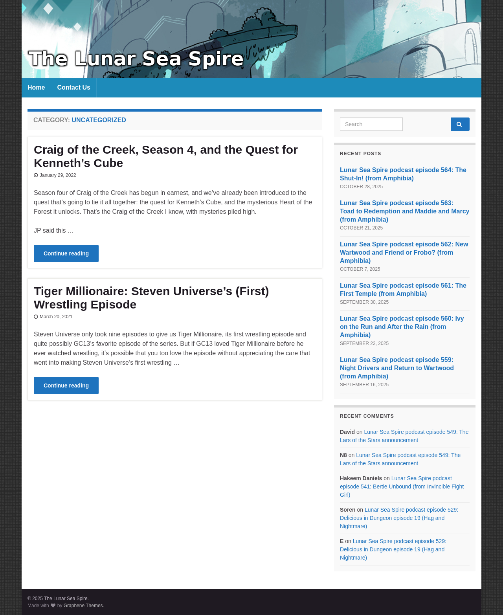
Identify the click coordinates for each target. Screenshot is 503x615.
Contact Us (73, 87)
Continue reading (66, 253)
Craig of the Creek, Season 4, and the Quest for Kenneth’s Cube (166, 156)
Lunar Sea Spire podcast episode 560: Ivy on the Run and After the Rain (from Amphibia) (402, 326)
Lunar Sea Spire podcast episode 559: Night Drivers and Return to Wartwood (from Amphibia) (397, 368)
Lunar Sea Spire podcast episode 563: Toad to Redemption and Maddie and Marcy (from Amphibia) (405, 211)
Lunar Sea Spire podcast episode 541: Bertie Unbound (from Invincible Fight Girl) (402, 486)
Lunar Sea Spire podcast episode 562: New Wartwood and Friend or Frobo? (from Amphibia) (404, 252)
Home (36, 87)
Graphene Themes (83, 605)
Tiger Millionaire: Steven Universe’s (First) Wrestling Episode (151, 298)
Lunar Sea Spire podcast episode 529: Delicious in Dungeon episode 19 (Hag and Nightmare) (399, 518)
